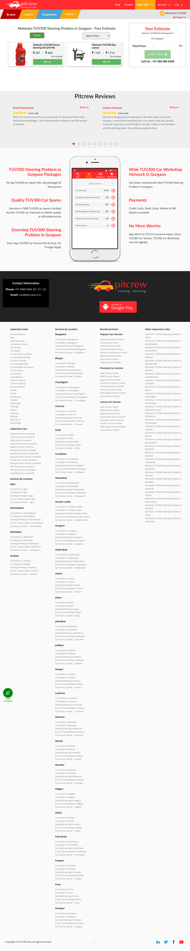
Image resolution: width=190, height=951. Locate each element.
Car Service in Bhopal (65, 363)
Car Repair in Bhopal (65, 366)
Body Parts (15, 419)
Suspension (15, 396)
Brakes (13, 390)
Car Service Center (19, 344)
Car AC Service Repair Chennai (69, 420)
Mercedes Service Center (112, 386)
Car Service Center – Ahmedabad (25, 526)
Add (47, 61)
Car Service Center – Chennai (69, 424)
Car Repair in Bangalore (66, 342)
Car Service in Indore (65, 578)
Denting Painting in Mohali (67, 752)
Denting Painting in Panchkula (69, 848)
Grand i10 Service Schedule (23, 450)
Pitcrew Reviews (95, 96)
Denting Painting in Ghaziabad (69, 489)
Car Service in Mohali (65, 745)
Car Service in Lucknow (66, 698)
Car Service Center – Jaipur (67, 615)
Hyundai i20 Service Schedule (24, 453)
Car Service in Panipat (65, 865)
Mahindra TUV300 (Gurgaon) (158, 33)
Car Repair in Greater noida (68, 510)
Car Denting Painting (20, 357)
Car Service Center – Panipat (68, 878)
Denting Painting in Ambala (23, 567)
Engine (13, 409)
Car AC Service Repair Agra (23, 499)
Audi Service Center (109, 373)
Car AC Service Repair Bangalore (70, 349)
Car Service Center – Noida (68, 830)
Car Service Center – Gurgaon (69, 543)
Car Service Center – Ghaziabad (70, 496)
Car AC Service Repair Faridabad (70, 468)
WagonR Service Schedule (22, 433)
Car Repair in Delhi (64, 438)
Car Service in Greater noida (68, 506)
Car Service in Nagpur (65, 793)
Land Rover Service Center (112, 383)
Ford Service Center (109, 342)
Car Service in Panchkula (67, 841)
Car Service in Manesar (66, 722)
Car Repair (15, 350)
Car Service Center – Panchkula (70, 854)
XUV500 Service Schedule (22, 473)
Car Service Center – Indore (68, 591)
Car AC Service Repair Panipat (69, 875)
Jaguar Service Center (110, 379)
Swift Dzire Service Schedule (23, 443)
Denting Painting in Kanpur (68, 680)
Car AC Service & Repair (21, 353)
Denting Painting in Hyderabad (69, 561)
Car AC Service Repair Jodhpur (69, 660)
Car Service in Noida (64, 817)
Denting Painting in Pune (67, 896)
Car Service (15, 347)
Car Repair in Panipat (65, 868)
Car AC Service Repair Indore (68, 588)
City (179, 4)
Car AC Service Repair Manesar (70, 731)
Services (164, 4)
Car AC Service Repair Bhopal (69, 373)
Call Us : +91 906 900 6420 (157, 61)
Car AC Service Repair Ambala (24, 570)
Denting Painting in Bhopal (68, 369)
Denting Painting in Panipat (68, 872)
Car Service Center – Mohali (68, 759)
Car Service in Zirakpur (66, 913)
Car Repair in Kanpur (65, 677)
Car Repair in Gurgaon (65, 534)
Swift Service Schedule (20, 440)
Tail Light (14, 406)
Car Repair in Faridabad (66, 462)
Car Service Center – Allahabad (24, 550)
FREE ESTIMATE (8, 699)
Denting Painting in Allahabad (24, 543)
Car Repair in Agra (18, 492)
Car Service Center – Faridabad (69, 472)
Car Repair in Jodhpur (65, 653)
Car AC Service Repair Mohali (69, 755)
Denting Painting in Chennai (68, 417)
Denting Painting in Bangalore (69, 345)
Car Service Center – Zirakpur (69, 926)
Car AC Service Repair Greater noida (72, 516)
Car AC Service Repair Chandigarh (71, 397)
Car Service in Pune (64, 889)
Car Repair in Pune (64, 892)
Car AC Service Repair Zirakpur (69, 923)
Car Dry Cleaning (18, 360)
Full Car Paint (16, 370)
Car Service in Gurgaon (66, 530)
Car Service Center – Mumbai (69, 783)
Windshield (15, 423)
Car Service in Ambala (20, 560)
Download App (17, 340)
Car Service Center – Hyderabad (70, 567)
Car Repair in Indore (64, 581)
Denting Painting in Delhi (67, 441)
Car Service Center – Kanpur (68, 687)
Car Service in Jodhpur (65, 650)
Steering (14, 413)
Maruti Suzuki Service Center (113, 352)
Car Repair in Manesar (65, 725)
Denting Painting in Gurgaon (68, 537)
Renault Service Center (111, 355)
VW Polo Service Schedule (22, 466)
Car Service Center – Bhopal (68, 376)
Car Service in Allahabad (21, 536)
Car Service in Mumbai (65, 770)
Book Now (145, 4)
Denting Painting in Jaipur (67, 609)
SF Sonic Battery (18, 383)
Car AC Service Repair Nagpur (69, 803)
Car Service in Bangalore (66, 339)
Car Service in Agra (19, 489)
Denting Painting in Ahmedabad (25, 519)
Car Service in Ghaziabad (67, 482)
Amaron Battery (17, 380)
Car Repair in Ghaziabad (66, 486)
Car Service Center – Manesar (69, 735)
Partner (129, 4)
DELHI (85, 107)
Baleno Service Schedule (21, 446)
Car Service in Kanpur (65, 674)
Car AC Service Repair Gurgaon (70, 540)
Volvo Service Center (110, 396)
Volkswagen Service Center (113, 392)
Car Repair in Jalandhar (66, 629)
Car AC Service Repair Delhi (68, 445)
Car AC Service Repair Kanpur (69, 684)
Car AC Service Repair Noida (68, 827)
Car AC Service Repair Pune (68, 899)
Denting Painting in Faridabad (69, 465)
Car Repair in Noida (64, 821)
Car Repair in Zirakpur (65, 916)
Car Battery (15, 373)
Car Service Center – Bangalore (70, 352)
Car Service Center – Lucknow (69, 711)
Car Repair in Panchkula (66, 844)
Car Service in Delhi (64, 435)
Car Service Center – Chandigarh (70, 400)
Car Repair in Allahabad (21, 540)
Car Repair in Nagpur (65, 797)
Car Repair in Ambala (20, 564)
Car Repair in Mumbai (65, 773)
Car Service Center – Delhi (67, 448)
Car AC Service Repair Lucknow (70, 708)
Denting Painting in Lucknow (68, 704)
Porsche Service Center (111, 389)
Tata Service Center (109, 359)
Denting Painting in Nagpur (68, 800)
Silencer (14, 416)
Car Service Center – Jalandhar (69, 639)
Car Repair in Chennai (65, 414)
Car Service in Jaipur (64, 602)
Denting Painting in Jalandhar (69, 633)
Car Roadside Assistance (21, 367)
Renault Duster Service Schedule (25, 463)
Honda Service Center (110, 345)
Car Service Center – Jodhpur (68, 663)
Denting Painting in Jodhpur (68, 656)
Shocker (14, 399)
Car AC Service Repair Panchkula (70, 851)
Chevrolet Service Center (112, 339)
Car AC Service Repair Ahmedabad (26, 522)
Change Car (179, 17)
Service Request (17, 334)
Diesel (37, 35)
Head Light (15, 403)
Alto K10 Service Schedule (22, 437)
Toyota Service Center (110, 362)
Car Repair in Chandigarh (67, 390)
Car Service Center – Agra (22, 502)
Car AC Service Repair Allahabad (25, 546)
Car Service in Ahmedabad (22, 513)
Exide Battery (16, 377)
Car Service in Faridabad (66, 459)
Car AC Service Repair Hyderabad (71, 564)
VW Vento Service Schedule (23, 469)
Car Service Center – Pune (67, 902)
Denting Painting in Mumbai (68, 776)
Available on (118, 306)
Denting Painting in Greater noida (71, 513)
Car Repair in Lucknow (65, 701)
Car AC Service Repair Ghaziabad (70, 492)
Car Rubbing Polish (19, 363)
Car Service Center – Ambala (23, 574)
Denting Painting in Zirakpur (68, 919)
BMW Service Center (110, 376)
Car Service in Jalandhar (66, 626)
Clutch (13, 393)
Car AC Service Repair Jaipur (68, 612)
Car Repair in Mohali (64, 749)
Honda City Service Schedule (23, 460)
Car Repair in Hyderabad (67, 557)
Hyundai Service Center (111, 349)
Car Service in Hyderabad (67, 554)
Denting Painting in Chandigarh (70, 393)
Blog (117, 4)
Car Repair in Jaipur (64, 605)
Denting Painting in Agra (21, 495)
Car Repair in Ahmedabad (22, 516)
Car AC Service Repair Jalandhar (70, 636)
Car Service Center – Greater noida (71, 520)
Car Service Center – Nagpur (68, 806)
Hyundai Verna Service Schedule (25, 456)
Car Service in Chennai (65, 411)
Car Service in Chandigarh (67, 387)
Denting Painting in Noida (67, 824)
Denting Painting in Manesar (68, 728)
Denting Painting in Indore (67, 585)
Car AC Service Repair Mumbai (69, 779)
